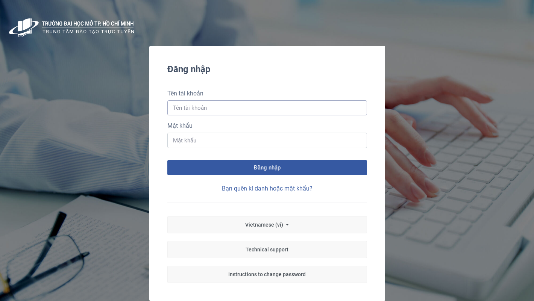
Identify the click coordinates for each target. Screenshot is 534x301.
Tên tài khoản (185, 93)
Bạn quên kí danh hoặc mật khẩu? (267, 188)
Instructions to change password (267, 274)
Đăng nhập (267, 167)
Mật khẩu (180, 125)
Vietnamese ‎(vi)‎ (264, 225)
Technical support (267, 250)
